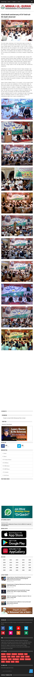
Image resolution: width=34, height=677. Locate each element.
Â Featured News (6, 459)
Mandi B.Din (4, 659)
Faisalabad (14, 654)
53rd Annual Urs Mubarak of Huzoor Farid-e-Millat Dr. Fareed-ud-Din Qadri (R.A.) (16, 524)
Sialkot (3, 661)
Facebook (4, 415)
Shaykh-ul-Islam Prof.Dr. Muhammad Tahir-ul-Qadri (14, 418)
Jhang (9, 656)
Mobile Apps (4, 528)
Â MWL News (6, 466)
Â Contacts (5, 472)
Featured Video (5, 479)
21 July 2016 (6, 19)
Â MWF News (6, 469)
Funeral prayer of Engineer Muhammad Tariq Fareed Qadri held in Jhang (19, 585)
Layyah (22, 656)
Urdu (19, 1)
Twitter (4, 421)
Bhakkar (3, 654)
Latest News (4, 575)
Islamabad (4, 656)
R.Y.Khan (22, 659)
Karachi (13, 656)
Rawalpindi (27, 659)
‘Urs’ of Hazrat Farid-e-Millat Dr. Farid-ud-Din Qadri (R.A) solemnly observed (19, 602)
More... (17, 661)
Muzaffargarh (16, 659)
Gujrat (26, 654)
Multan (9, 659)
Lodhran (27, 656)
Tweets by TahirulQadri (7, 424)
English (14, 1)
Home (4, 453)
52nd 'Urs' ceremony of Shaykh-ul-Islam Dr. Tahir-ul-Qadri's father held (19, 596)
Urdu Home (5, 475)
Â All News (5, 462)
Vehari (12, 661)
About (4, 456)
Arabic (9, 1)
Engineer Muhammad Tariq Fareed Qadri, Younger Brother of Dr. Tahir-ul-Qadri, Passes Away (18, 591)
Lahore (17, 656)
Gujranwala (20, 654)
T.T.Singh (8, 661)
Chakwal (8, 654)
